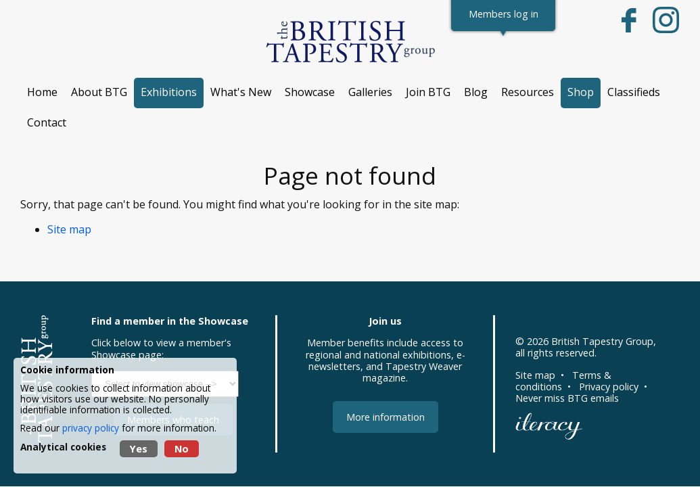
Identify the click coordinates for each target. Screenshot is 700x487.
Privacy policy (608, 386)
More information (385, 417)
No (181, 448)
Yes (138, 448)
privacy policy (90, 427)
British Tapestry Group (602, 341)
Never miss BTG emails (567, 398)
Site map (69, 229)
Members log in (503, 13)
